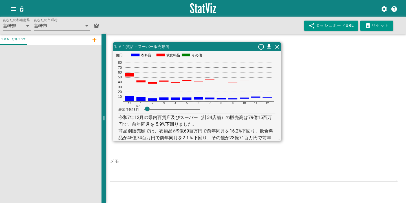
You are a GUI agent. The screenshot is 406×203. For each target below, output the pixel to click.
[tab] (94, 39)
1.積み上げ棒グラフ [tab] (13, 39)
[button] (17, 25)
